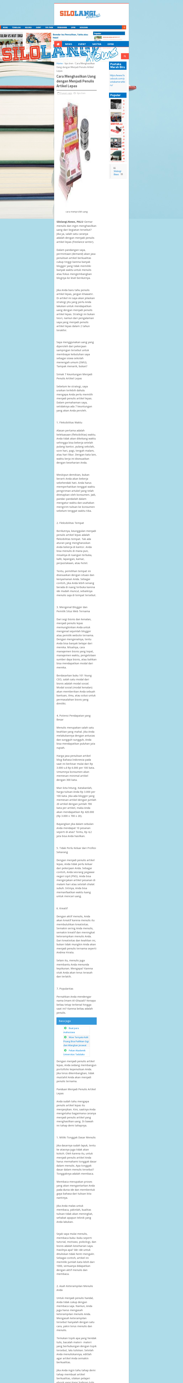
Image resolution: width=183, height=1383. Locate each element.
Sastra (60, 45)
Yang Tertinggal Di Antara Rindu (150, 140)
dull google (26, 1378)
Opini (74, 45)
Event (46, 45)
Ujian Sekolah (148, 126)
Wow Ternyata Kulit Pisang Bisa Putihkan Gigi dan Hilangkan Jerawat (68, 654)
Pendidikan (133, 45)
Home (24, 59)
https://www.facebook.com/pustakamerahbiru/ (143, 70)
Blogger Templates (58, 1375)
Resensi (89, 45)
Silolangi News (142, 154)
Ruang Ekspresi (110, 45)
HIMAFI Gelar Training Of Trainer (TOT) (148, 103)
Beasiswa (152, 45)
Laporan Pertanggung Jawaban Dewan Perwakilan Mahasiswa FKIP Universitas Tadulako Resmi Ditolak (144, 121)
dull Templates (39, 1375)
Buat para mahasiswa (45, 649)
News (32, 45)
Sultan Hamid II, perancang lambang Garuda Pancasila (150, 92)
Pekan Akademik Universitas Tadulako (53, 659)
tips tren (34, 59)
